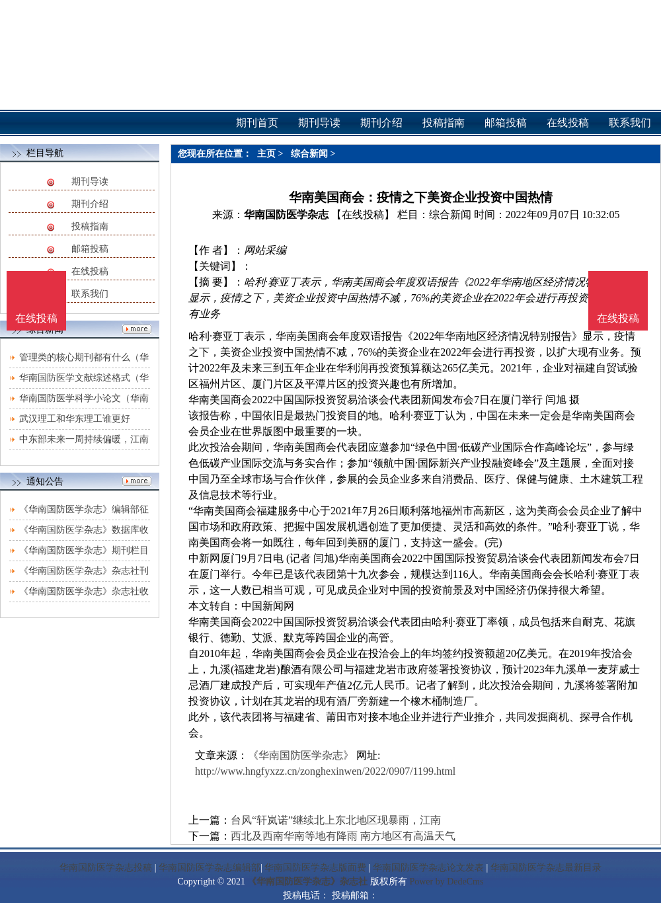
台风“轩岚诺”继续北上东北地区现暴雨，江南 (336, 820)
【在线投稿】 (363, 214)
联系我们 (89, 294)
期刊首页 (257, 122)
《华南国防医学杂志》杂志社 (307, 881)
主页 (266, 154)
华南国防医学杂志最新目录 (546, 868)
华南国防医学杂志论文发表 (428, 868)
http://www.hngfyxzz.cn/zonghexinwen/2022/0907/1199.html (325, 771)
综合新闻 (309, 154)
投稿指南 (89, 226)
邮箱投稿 (89, 249)
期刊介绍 (89, 204)
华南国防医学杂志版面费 (315, 868)
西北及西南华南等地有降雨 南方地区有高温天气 (343, 836)
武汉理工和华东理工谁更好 (74, 419)
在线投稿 (89, 271)
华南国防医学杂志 (286, 214)
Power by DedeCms (446, 881)
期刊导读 (89, 181)
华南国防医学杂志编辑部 (209, 868)
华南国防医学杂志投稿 (105, 868)
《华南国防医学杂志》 (301, 755)
